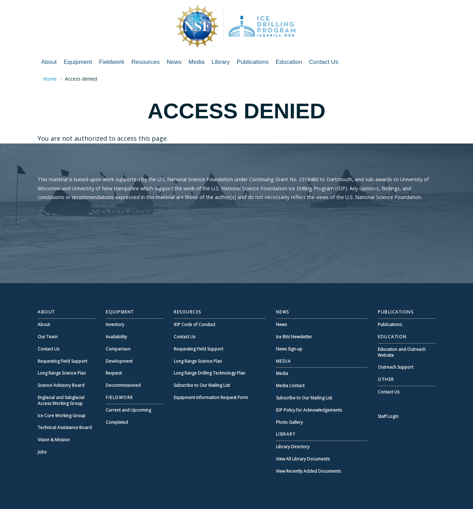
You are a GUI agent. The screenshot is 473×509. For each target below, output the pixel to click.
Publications (253, 62)
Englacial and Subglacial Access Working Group (61, 400)
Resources (145, 62)
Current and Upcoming (128, 410)
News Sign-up (289, 349)
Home (50, 78)
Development (119, 361)
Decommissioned (123, 385)
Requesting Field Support (62, 361)
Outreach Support (395, 367)
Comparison (118, 349)
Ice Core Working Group (61, 416)
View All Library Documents (303, 459)
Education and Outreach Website (402, 352)
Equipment (77, 62)
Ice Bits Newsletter (294, 337)
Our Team (48, 337)
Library (221, 62)
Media (196, 62)
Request (114, 373)
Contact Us (323, 62)
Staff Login (388, 416)
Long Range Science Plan (62, 373)
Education (289, 62)
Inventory (115, 324)
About (49, 62)
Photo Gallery (289, 422)
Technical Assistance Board (65, 427)
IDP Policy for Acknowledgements (309, 410)
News (174, 62)
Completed (117, 422)
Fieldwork (112, 62)
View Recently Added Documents (308, 471)
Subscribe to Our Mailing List (202, 385)
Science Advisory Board (61, 385)
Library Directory (292, 447)
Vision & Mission (54, 440)
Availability (116, 337)
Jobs (42, 452)
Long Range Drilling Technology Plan (209, 373)
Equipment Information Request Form (211, 397)
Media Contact (290, 386)
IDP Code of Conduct (194, 324)
